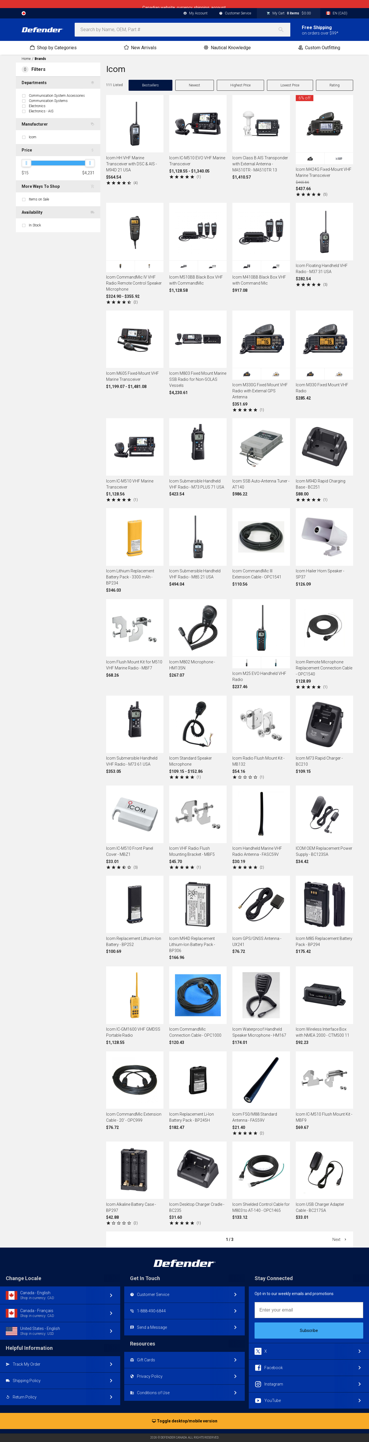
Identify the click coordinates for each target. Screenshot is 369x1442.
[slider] (26, 163)
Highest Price (240, 85)
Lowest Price (289, 85)
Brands (40, 58)
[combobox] (182, 30)
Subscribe (309, 1330)
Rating (335, 85)
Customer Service (235, 13)
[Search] (284, 30)
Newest (194, 85)
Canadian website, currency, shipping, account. (184, 4)
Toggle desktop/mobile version (184, 1421)
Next (339, 1239)
